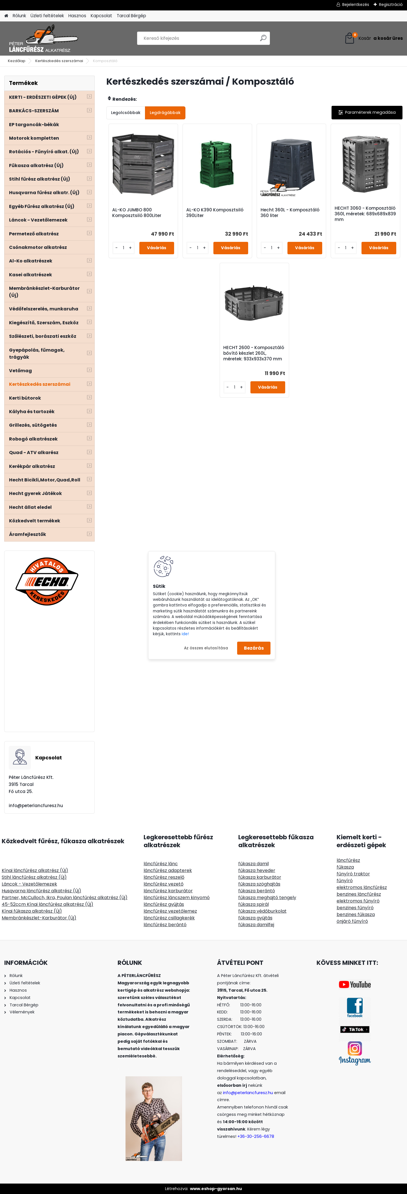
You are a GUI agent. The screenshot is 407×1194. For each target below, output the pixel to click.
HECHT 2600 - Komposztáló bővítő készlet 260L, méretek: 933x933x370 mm (253, 353)
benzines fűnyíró (355, 907)
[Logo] (43, 38)
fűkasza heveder (256, 870)
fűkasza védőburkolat (262, 911)
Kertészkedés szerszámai (59, 60)
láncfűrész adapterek (168, 870)
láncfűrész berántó (165, 924)
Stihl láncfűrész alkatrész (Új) (34, 877)
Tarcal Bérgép (131, 16)
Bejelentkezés (355, 4)
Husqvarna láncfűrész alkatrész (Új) (41, 891)
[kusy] (123, 248)
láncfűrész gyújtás (164, 904)
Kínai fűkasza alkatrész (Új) (32, 911)
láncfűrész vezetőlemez (170, 911)
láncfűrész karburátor (168, 891)
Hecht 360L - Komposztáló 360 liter (290, 212)
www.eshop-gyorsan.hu (216, 1188)
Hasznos (77, 16)
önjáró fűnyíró (352, 921)
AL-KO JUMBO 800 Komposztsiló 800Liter (136, 212)
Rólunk (19, 16)
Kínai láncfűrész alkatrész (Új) (35, 870)
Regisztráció (391, 4)
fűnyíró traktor (353, 874)
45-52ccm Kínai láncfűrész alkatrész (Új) (47, 904)
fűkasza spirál (253, 904)
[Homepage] (6, 15)
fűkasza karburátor (259, 877)
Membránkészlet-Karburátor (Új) (39, 918)
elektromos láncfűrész (362, 887)
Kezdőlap (16, 60)
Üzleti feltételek (47, 16)
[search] (263, 40)
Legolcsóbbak (125, 112)
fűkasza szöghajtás (259, 884)
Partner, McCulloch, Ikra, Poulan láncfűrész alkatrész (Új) (64, 897)
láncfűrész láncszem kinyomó (177, 897)
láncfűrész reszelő (164, 877)
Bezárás (254, 648)
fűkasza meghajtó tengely (267, 897)
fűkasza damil (253, 863)
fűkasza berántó (256, 891)
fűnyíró (345, 880)
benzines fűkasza (356, 914)
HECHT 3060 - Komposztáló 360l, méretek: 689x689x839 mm (365, 213)
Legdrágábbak (165, 112)
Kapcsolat (101, 16)
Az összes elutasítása (206, 647)
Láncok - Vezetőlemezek (29, 884)
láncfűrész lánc (161, 863)
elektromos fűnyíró (358, 901)
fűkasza (345, 867)
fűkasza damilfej (256, 924)
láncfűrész (348, 860)
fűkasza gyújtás (255, 918)
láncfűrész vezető (163, 884)
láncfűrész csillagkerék (169, 918)
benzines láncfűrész (359, 894)
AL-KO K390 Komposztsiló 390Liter (214, 212)
